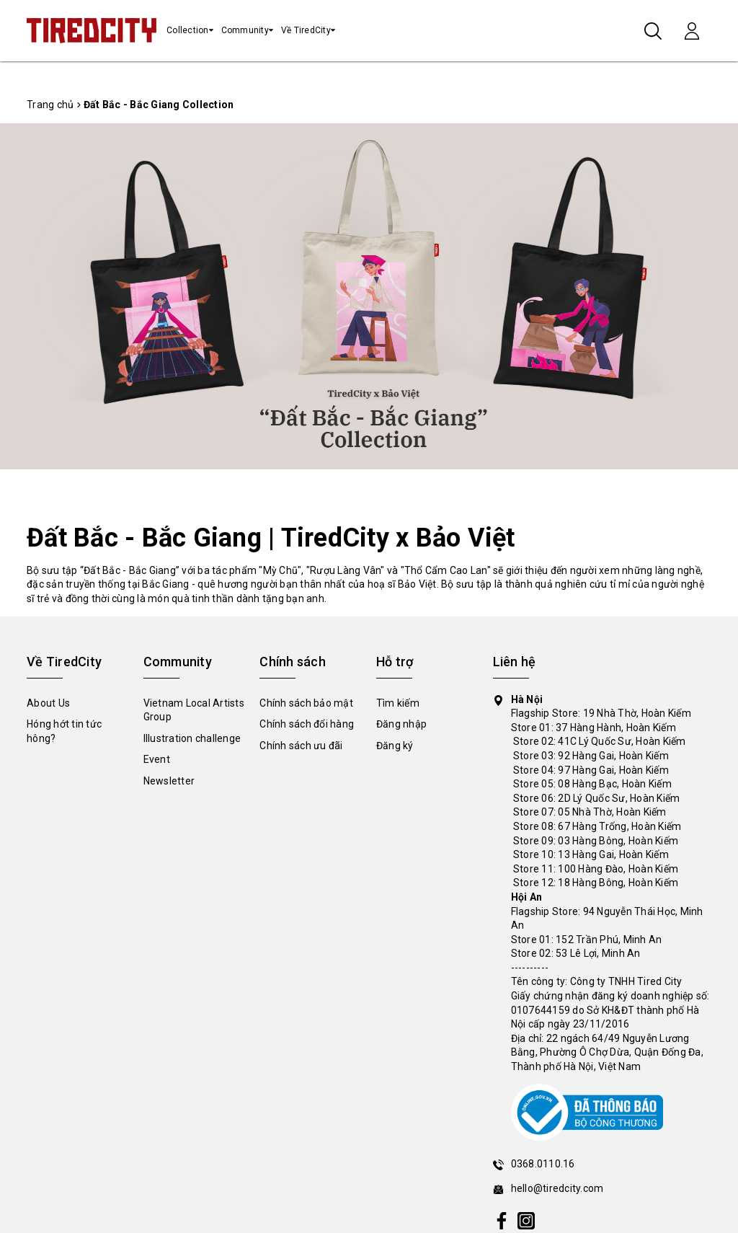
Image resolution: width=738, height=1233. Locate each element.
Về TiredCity (306, 30)
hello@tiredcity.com (557, 1188)
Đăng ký (395, 745)
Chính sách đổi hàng (306, 724)
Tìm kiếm (397, 703)
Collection (187, 30)
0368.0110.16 (543, 1164)
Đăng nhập (401, 724)
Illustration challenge (192, 738)
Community (245, 30)
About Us (48, 703)
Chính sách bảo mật (306, 703)
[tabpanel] (369, 296)
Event (156, 759)
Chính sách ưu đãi (300, 745)
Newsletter (169, 781)
